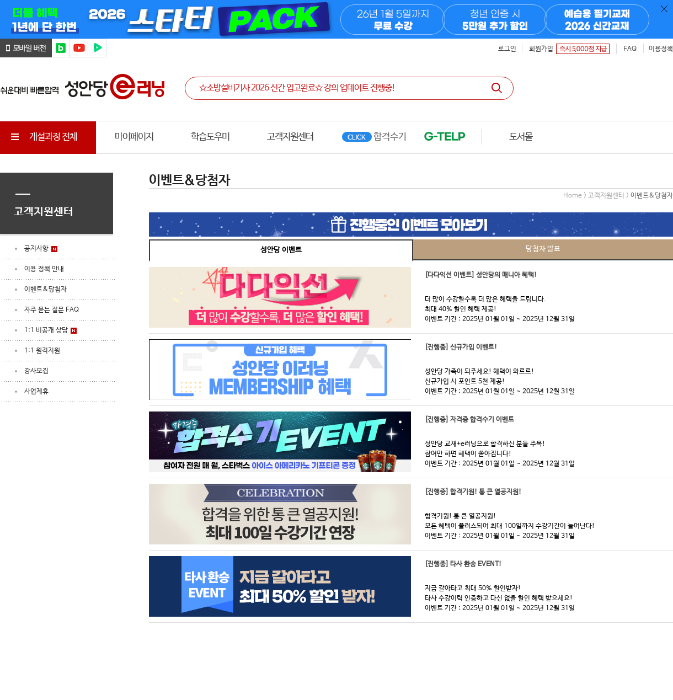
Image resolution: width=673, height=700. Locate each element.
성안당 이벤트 (281, 250)
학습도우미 (210, 137)
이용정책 (661, 49)
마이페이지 (134, 137)
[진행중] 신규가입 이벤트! (461, 347)
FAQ (630, 49)
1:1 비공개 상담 (46, 330)
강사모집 (36, 371)
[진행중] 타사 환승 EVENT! (463, 564)
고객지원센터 (290, 137)
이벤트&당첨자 (45, 289)
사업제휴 (36, 392)
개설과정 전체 (42, 137)
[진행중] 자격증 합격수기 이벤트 (469, 420)
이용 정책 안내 (44, 269)
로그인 (507, 49)
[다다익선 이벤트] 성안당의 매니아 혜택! (481, 275)
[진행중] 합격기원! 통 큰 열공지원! (473, 492)
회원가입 (541, 49)
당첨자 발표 (543, 249)
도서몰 (520, 137)
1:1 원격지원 (42, 351)
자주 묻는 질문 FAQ (51, 310)
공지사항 (36, 249)
